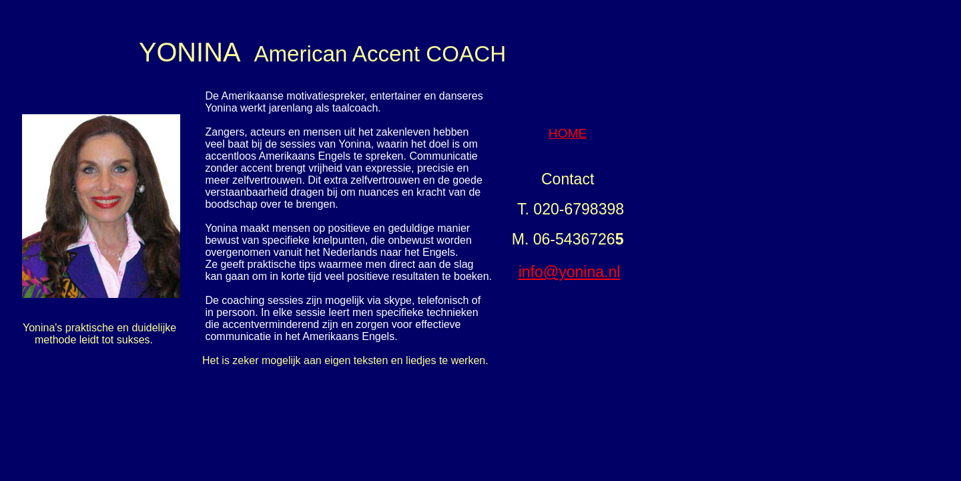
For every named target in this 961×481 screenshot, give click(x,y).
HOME (568, 133)
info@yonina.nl (570, 272)
